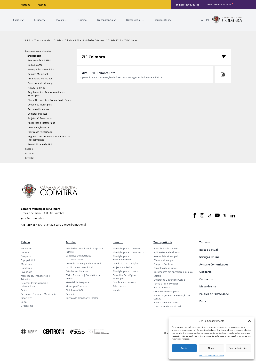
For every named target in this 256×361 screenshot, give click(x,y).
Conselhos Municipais (40, 104)
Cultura (25, 252)
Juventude (26, 271)
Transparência (42, 40)
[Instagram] (202, 215)
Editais (57, 40)
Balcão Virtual (208, 249)
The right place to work (125, 271)
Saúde (24, 290)
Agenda (42, 4)
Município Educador (77, 286)
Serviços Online (209, 257)
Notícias (25, 4)
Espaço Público (29, 260)
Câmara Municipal (38, 74)
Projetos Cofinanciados (40, 118)
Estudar (29, 153)
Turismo (204, 242)
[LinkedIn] (232, 215)
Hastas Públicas (36, 87)
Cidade (29, 148)
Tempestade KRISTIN (187, 4)
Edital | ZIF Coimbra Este (97, 73)
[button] (249, 320)
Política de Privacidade (40, 131)
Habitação (26, 268)
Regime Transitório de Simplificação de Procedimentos (49, 138)
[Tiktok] (209, 215)
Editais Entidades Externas (89, 40)
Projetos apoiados (122, 267)
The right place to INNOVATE (128, 252)
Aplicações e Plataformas (41, 122)
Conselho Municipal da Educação (84, 263)
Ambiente (26, 248)
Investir (29, 158)
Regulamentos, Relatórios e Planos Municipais (46, 94)
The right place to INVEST (126, 248)
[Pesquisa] (202, 20)
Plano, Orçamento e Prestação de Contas (50, 100)
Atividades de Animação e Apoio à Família (84, 250)
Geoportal (205, 272)
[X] (225, 215)
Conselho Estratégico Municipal (124, 277)
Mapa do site (207, 286)
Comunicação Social (38, 127)
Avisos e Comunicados (213, 264)
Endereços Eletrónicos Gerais (169, 279)
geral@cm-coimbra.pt (34, 218)
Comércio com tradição (125, 263)
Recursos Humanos (38, 109)
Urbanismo (27, 305)
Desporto (26, 256)
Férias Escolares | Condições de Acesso (83, 277)
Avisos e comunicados (219, 4)
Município (26, 264)
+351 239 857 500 (31, 224)
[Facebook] (194, 215)
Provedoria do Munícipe (41, 83)
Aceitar (184, 348)
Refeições (71, 294)
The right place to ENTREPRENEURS (122, 258)
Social (24, 301)
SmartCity (26, 297)
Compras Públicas (37, 113)
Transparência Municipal (41, 69)
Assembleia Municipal (40, 78)
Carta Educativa (74, 259)
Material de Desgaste (77, 282)
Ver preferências (238, 348)
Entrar (203, 301)
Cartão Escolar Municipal (79, 267)
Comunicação (35, 64)
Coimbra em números (124, 282)
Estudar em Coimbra (77, 271)
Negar (211, 348)
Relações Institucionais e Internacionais (34, 284)
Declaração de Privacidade (211, 355)
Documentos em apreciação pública (173, 271)
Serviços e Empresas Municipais (38, 294)
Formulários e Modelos (38, 51)
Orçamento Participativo (166, 291)
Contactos (206, 279)
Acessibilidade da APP (40, 144)
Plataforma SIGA (74, 290)
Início (28, 40)
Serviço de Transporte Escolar (82, 297)
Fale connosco (120, 286)
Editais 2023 (114, 40)
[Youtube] (217, 215)
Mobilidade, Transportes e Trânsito (35, 277)
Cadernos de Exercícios (78, 255)
